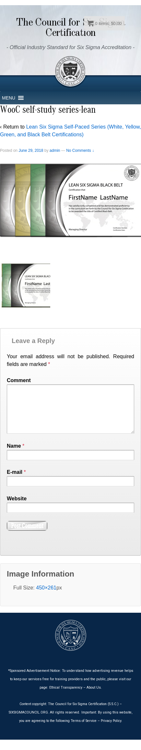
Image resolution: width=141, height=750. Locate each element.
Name (14, 456)
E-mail (14, 482)
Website (17, 509)
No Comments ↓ (80, 150)
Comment (19, 380)
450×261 (46, 598)
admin (55, 150)
